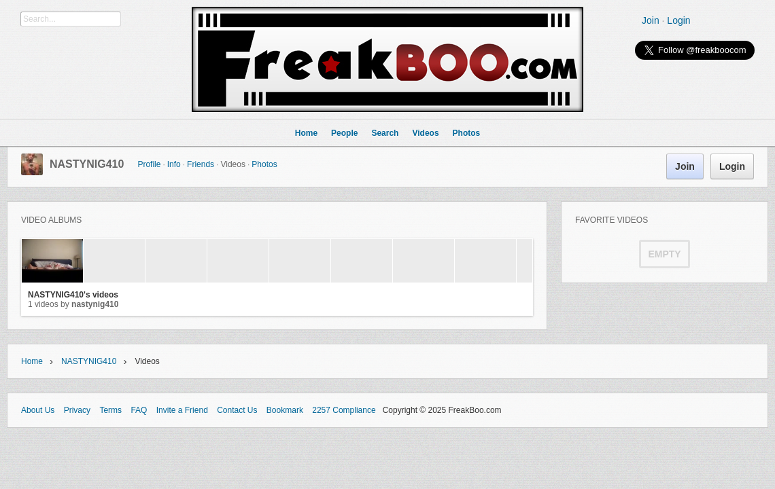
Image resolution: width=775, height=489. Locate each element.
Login (678, 20)
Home (32, 361)
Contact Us (237, 410)
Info (174, 164)
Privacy (77, 410)
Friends (200, 164)
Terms (110, 410)
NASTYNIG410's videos (73, 295)
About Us (37, 410)
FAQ (139, 410)
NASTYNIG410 (87, 164)
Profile (148, 164)
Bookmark (284, 410)
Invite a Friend (182, 410)
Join (650, 20)
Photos (264, 164)
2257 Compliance (343, 410)
